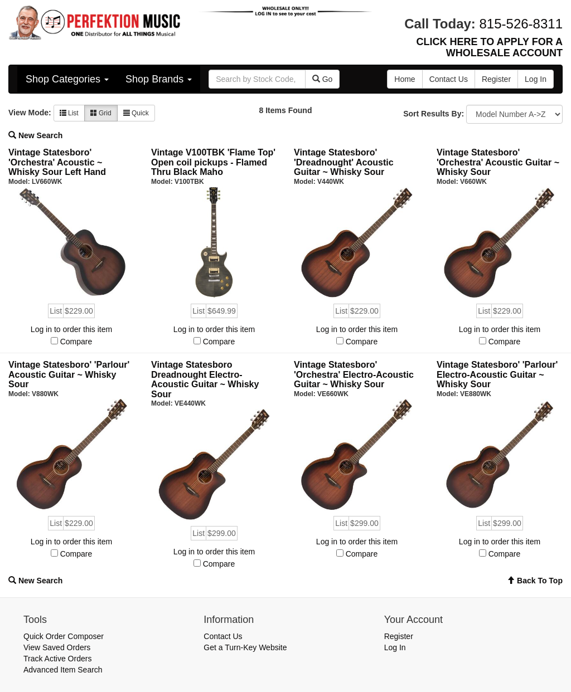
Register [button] (496, 79)
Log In (395, 647)
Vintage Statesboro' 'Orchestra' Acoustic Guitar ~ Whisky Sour (498, 162)
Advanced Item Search (63, 669)
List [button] (69, 113)
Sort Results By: (433, 113)
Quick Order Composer (63, 636)
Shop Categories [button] (67, 79)
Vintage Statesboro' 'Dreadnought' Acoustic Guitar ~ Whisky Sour (344, 162)
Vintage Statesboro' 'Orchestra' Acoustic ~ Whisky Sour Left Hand (57, 162)
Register (398, 636)
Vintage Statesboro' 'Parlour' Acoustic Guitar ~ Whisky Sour (68, 374)
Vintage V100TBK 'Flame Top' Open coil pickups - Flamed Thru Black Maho (213, 162)
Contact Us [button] (448, 79)
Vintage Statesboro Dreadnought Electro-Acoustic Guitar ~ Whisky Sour (205, 379)
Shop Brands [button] (158, 79)
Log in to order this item (71, 329)
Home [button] (404, 79)
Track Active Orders (57, 658)
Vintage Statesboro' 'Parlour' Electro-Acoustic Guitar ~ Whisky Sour (497, 374)
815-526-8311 (521, 23)
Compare (76, 341)
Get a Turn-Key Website (245, 647)
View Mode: (29, 112)
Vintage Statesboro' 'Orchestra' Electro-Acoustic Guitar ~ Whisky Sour (354, 374)
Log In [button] (535, 79)
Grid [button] (101, 113)
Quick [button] (136, 113)
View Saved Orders (56, 647)
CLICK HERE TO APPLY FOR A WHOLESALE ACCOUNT (490, 47)
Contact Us (223, 636)
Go (322, 79)
